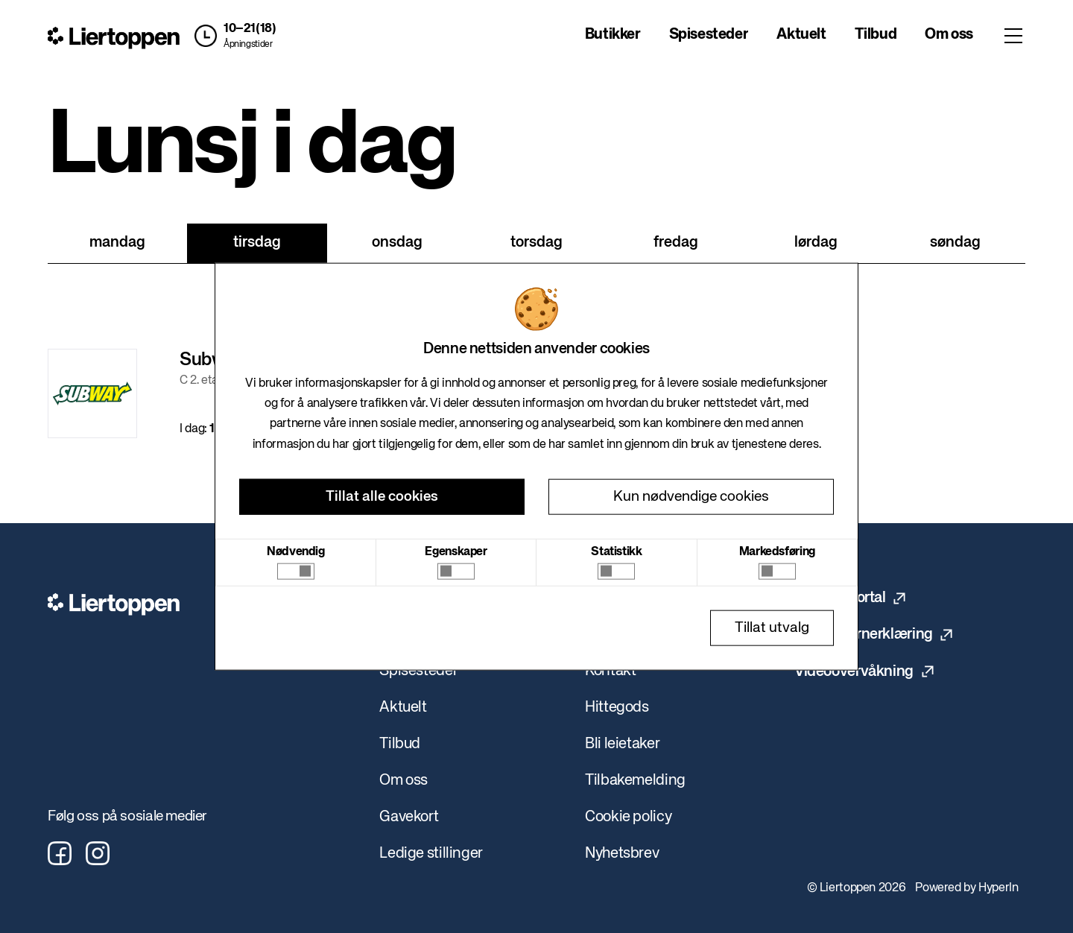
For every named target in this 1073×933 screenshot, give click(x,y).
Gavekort (408, 817)
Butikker (613, 34)
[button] (231, 35)
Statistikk (616, 551)
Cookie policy (628, 817)
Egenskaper (456, 551)
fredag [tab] (675, 242)
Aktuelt (801, 34)
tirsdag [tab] (257, 242)
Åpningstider (248, 44)
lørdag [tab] (816, 242)
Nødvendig (296, 551)
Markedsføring (777, 551)
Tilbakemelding (635, 780)
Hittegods (617, 707)
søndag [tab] (955, 242)
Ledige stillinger (431, 853)
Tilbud (876, 34)
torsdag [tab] (536, 242)
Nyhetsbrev (622, 853)
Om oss (949, 34)
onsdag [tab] (397, 242)
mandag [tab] (117, 242)
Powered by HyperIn (966, 888)
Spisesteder (709, 34)
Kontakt (610, 671)
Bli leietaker (622, 744)
